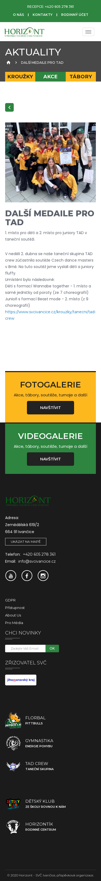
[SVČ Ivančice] (24, 31)
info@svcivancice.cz (37, 561)
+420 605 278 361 (59, 7)
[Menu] (88, 32)
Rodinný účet (74, 15)
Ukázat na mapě (26, 542)
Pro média (14, 623)
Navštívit (50, 407)
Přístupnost (15, 607)
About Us (13, 615)
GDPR (10, 600)
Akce (50, 76)
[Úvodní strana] (8, 63)
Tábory (80, 76)
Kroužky (20, 76)
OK (52, 648)
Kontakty (43, 15)
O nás (18, 15)
